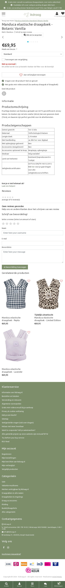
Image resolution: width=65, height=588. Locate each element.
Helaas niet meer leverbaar (13, 426)
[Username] (32, 233)
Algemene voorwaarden (11, 404)
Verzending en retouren (11, 400)
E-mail (4, 239)
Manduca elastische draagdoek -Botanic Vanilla (31, 20)
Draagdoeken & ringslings (12, 497)
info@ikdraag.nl (9, 532)
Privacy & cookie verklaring (13, 411)
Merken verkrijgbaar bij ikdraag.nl (15, 489)
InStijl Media (57, 577)
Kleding (5, 504)
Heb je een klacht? (9, 415)
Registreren (6, 454)
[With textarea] (32, 256)
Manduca (9, 32)
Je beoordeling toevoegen (14, 267)
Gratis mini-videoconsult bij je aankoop (17, 408)
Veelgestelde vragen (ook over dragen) (18, 423)
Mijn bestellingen (9, 458)
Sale (3, 482)
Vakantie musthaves (10, 486)
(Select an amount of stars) (19, 219)
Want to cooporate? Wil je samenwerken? (18, 430)
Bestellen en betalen (10, 396)
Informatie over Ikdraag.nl (12, 392)
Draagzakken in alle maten (12, 493)
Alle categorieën (8, 512)
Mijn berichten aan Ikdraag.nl (13, 462)
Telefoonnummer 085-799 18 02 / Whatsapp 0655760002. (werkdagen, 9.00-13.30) (32, 528)
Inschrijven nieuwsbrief (11, 554)
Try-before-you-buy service (13, 438)
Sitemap (5, 419)
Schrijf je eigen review (24, 32)
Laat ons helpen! (8, 186)
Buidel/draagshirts (9, 508)
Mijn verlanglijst (8, 465)
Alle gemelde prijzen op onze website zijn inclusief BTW (25, 434)
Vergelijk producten (10, 469)
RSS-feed (5, 442)
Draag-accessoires (9, 501)
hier (35, 140)
